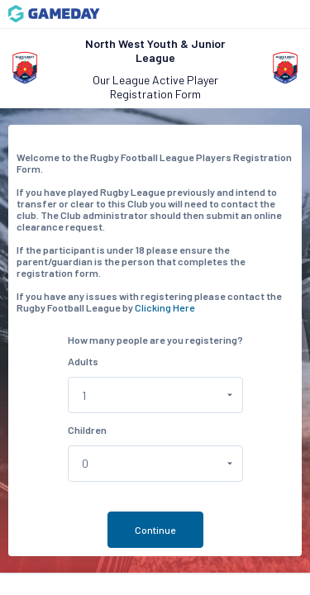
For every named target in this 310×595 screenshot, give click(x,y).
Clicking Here (165, 307)
